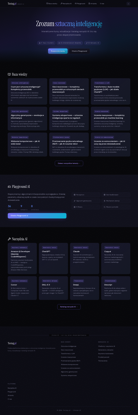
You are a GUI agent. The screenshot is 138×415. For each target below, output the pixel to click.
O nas (102, 4)
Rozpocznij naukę (58, 51)
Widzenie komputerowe (69, 364)
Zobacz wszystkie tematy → (69, 163)
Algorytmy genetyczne (69, 372)
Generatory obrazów (105, 350)
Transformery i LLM (68, 354)
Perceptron (79, 195)
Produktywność (103, 357)
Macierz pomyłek (111, 207)
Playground (80, 4)
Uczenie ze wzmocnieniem (70, 368)
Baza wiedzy (51, 4)
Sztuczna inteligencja (68, 346)
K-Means (78, 207)
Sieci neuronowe (67, 350)
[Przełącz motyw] (128, 3)
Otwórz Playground (79, 51)
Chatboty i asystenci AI (106, 346)
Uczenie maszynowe (68, 357)
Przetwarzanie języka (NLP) (70, 361)
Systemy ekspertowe (69, 375)
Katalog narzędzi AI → (69, 307)
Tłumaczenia (102, 361)
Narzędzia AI (66, 4)
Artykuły (92, 4)
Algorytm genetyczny (83, 201)
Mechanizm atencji (111, 201)
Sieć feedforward (111, 195)
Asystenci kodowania (105, 354)
